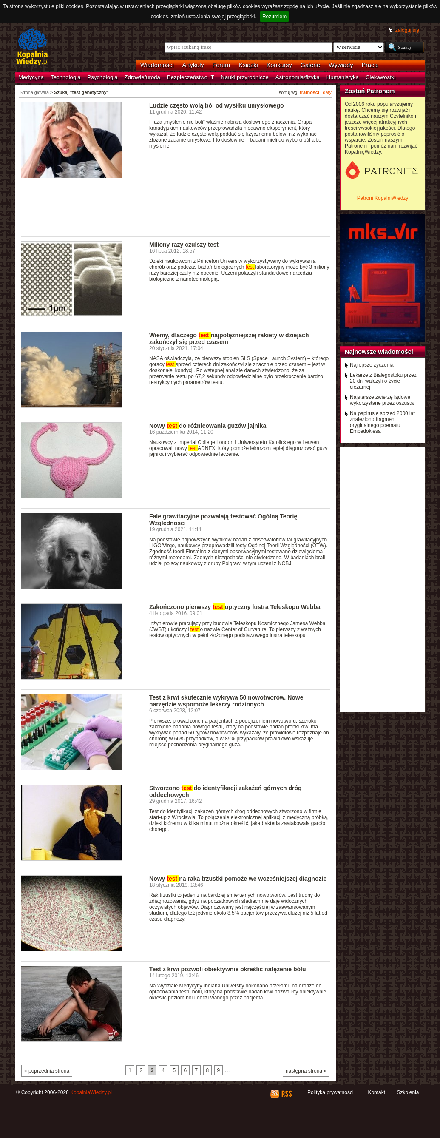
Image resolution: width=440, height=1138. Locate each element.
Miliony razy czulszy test (184, 244)
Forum (221, 65)
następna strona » (306, 1071)
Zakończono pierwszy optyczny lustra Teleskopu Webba (235, 606)
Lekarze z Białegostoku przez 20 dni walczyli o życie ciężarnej (383, 381)
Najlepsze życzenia (372, 365)
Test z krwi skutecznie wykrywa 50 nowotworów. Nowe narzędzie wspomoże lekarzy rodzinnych (226, 701)
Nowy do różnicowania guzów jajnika (207, 425)
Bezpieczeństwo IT (190, 77)
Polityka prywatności (330, 1092)
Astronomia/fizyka (297, 77)
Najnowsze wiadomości (379, 351)
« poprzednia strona (46, 1071)
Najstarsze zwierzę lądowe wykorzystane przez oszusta (382, 400)
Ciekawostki (380, 77)
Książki (248, 65)
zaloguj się (407, 30)
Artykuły (193, 65)
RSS (286, 1094)
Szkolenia (408, 1092)
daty (327, 92)
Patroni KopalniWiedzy (383, 198)
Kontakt (376, 1092)
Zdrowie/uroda (142, 77)
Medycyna (31, 77)
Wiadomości (156, 65)
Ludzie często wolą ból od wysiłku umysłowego (216, 105)
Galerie (310, 65)
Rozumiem (274, 17)
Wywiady (341, 65)
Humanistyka (342, 77)
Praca (370, 65)
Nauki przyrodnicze (245, 77)
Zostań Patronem (370, 91)
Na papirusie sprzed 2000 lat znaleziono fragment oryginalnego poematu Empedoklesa (382, 422)
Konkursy (279, 65)
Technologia (65, 77)
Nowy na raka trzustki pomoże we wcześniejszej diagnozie (237, 878)
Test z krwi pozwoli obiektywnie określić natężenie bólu (227, 969)
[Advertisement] (175, 212)
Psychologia (103, 77)
